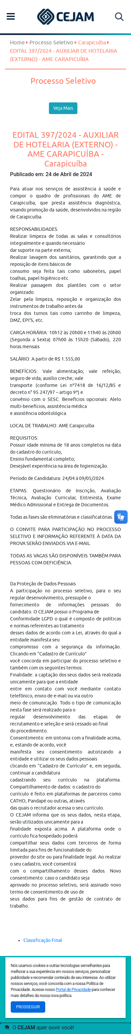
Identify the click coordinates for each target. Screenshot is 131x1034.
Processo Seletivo (51, 42)
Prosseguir (28, 1007)
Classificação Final (42, 940)
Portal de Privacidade (73, 989)
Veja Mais (63, 108)
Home (17, 42)
